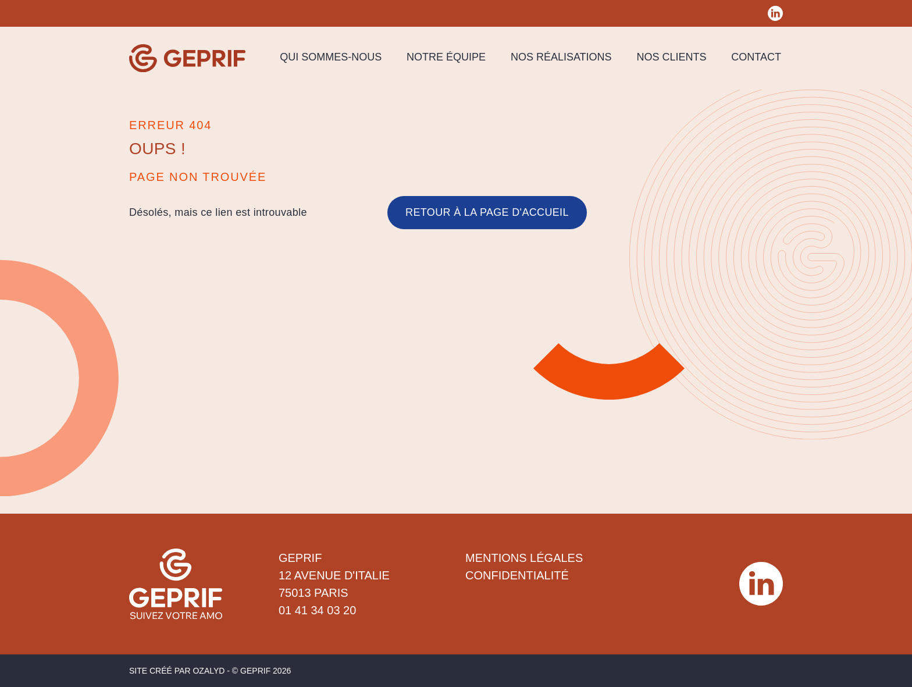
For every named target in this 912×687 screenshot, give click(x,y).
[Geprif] (187, 58)
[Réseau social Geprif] (775, 13)
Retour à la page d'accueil (487, 212)
